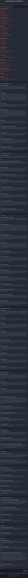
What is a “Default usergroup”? (4, 52)
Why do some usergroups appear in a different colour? (7, 51)
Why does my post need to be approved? (6, 35)
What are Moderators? (3, 48)
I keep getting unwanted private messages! (6, 56)
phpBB (2, 183)
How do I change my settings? (4, 18)
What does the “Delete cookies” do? (5, 15)
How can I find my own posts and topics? (5, 66)
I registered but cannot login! (4, 11)
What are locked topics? (3, 44)
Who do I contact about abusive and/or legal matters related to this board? (10, 79)
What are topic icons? (3, 45)
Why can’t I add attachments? (4, 32)
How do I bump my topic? (4, 36)
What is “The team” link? (3, 53)
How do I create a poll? (3, 29)
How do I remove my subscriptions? (5, 71)
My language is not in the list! (4, 21)
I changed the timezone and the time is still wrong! (7, 20)
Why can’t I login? (3, 12)
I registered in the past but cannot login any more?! (7, 13)
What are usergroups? (3, 49)
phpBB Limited (23, 541)
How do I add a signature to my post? (5, 28)
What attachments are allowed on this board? (6, 74)
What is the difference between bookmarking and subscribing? (8, 69)
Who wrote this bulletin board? (4, 77)
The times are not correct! (4, 19)
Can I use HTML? (3, 39)
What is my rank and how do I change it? (5, 23)
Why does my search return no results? (5, 64)
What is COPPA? (3, 10)
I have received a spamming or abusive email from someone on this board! (10, 57)
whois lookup (2, 555)
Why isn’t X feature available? (4, 78)
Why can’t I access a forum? (4, 31)
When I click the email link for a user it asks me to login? (7, 24)
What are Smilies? (3, 40)
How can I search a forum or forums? (5, 63)
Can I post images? (3, 41)
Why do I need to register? (4, 9)
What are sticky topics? (3, 43)
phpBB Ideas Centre (10, 548)
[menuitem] (5, 3)
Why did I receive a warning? (4, 33)
